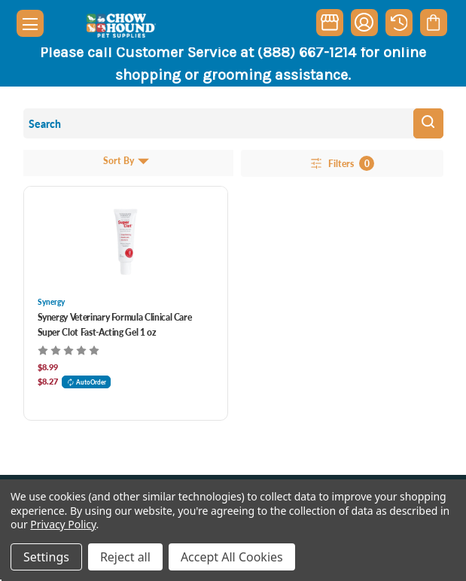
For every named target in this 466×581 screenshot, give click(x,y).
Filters (341, 163)
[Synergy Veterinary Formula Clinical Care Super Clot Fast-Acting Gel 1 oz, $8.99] (125, 241)
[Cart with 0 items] (433, 22)
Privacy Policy (63, 524)
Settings (46, 557)
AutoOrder (86, 382)
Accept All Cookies (232, 557)
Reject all (125, 557)
